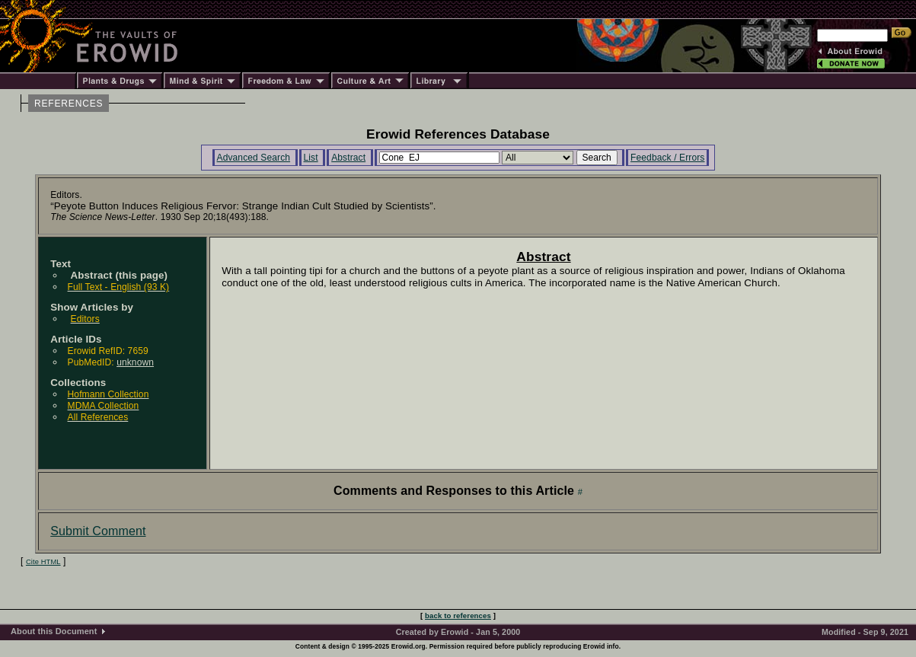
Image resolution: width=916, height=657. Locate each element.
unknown (135, 362)
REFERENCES (68, 103)
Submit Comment (97, 531)
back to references (458, 615)
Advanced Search (254, 157)
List (311, 157)
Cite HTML (43, 562)
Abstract (348, 157)
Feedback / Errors (667, 157)
